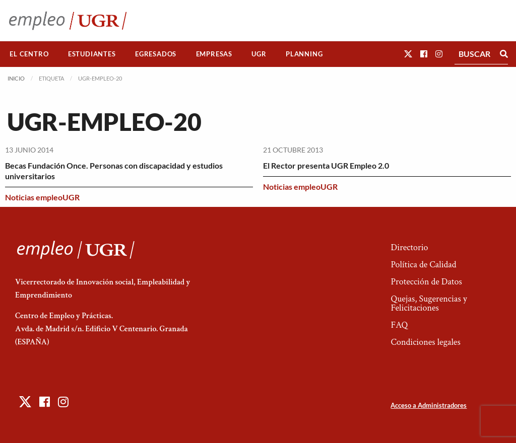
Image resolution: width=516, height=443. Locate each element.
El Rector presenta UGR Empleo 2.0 (326, 165)
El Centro (29, 54)
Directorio (409, 247)
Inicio (16, 78)
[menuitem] (29, 54)
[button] (408, 53)
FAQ (399, 325)
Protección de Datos (426, 281)
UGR (258, 54)
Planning (304, 54)
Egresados (155, 54)
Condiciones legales (425, 342)
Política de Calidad (423, 264)
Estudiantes (92, 54)
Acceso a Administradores (429, 405)
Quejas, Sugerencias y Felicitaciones (429, 303)
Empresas (214, 54)
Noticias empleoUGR (42, 197)
